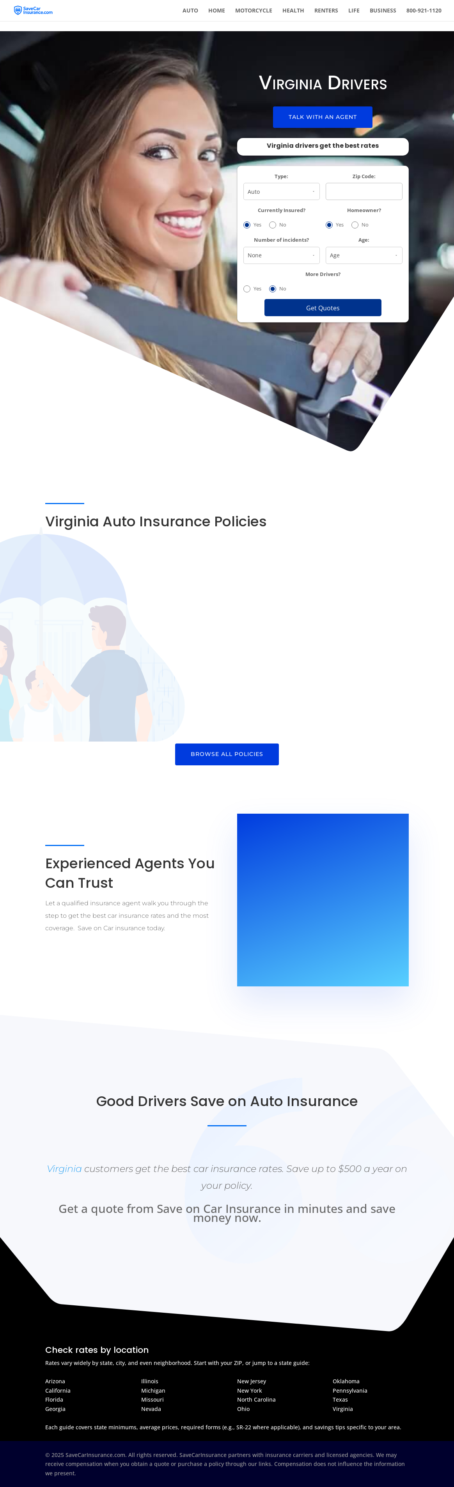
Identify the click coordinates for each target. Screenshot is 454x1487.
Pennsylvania (350, 1390)
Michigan (153, 1390)
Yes (252, 224)
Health (293, 11)
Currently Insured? (281, 210)
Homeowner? (364, 210)
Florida (54, 1399)
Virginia (64, 1168)
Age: (363, 240)
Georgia (55, 1409)
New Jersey (251, 1381)
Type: (281, 176)
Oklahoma (346, 1381)
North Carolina (256, 1399)
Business (383, 11)
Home (216, 11)
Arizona (55, 1381)
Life (354, 11)
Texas (340, 1399)
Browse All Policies (227, 754)
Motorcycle (253, 11)
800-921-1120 (424, 11)
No (277, 224)
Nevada (151, 1409)
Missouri (152, 1399)
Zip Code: (364, 176)
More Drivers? (322, 274)
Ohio (243, 1409)
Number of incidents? (281, 240)
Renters (326, 11)
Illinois (149, 1381)
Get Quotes (323, 308)
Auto (190, 11)
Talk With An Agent (323, 116)
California (58, 1390)
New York (249, 1390)
